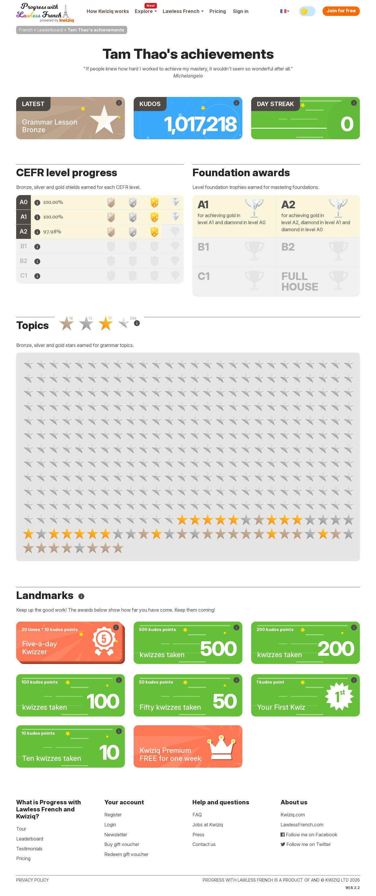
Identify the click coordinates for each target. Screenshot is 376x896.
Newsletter (115, 835)
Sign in (241, 11)
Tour (21, 829)
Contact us (204, 844)
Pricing (217, 11)
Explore (146, 11)
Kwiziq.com (293, 815)
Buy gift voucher (121, 844)
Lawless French (183, 11)
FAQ (197, 815)
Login (110, 825)
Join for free (341, 11)
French (26, 29)
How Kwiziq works (108, 11)
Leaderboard (50, 29)
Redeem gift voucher (126, 854)
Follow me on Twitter (306, 844)
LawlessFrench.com (302, 825)
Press (198, 835)
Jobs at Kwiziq (207, 825)
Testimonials (29, 849)
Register (113, 815)
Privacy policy (32, 879)
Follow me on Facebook (309, 835)
